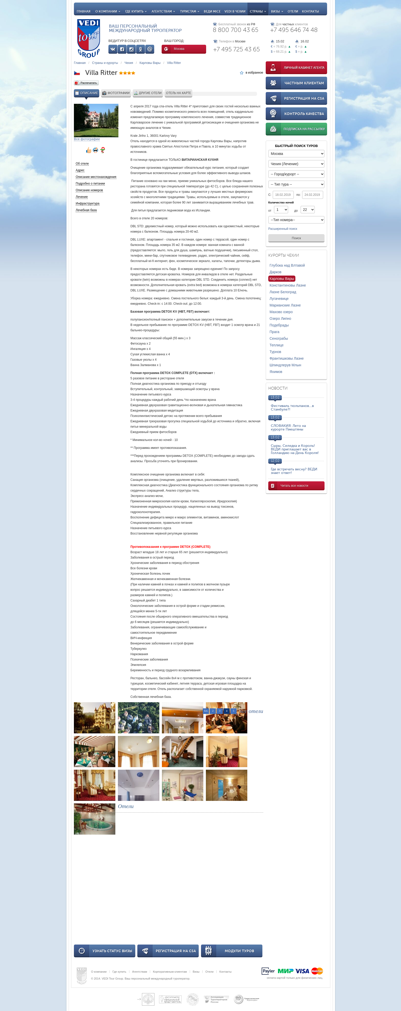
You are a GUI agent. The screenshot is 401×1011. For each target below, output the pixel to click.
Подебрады (279, 325)
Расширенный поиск (282, 229)
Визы (277, 11)
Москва (179, 49)
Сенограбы (279, 338)
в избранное (254, 72)
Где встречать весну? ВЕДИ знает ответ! (294, 471)
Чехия (129, 63)
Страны (258, 11)
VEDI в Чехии (235, 11)
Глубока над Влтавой (287, 265)
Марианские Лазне (285, 305)
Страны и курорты (105, 63)
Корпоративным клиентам (170, 971)
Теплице (277, 345)
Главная (84, 11)
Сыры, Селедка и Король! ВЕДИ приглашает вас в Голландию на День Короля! (295, 449)
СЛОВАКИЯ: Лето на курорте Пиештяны (288, 427)
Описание (86, 93)
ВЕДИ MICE (212, 11)
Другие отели (148, 93)
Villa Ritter (174, 63)
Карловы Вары (150, 63)
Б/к (206, 710)
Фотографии (116, 93)
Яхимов (276, 372)
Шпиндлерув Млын (285, 365)
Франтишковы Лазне (287, 358)
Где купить (136, 11)
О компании (107, 11)
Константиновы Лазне (288, 285)
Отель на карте (178, 93)
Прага (274, 332)
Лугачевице (279, 299)
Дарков (276, 272)
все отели (251, 711)
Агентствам (163, 11)
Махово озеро (281, 312)
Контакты (310, 11)
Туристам (189, 11)
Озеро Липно (280, 318)
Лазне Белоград (283, 292)
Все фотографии (87, 139)
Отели (293, 11)
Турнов (275, 352)
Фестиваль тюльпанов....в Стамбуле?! (292, 407)
